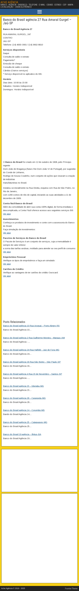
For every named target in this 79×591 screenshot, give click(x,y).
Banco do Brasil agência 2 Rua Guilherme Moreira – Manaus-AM (34, 338)
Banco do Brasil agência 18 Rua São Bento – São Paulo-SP (32, 362)
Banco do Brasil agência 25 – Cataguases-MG (25, 422)
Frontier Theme (71, 588)
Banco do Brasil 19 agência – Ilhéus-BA (22, 434)
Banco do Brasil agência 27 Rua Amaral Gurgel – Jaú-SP (37, 21)
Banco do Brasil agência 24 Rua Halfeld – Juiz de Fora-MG (31, 350)
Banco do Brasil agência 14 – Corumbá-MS (24, 410)
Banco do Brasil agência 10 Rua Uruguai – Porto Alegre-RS (31, 325)
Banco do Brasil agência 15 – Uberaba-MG (23, 386)
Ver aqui (7, 214)
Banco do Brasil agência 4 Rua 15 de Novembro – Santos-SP (32, 374)
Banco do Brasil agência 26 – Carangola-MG (24, 398)
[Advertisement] (39, 299)
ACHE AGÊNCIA (9, 2)
